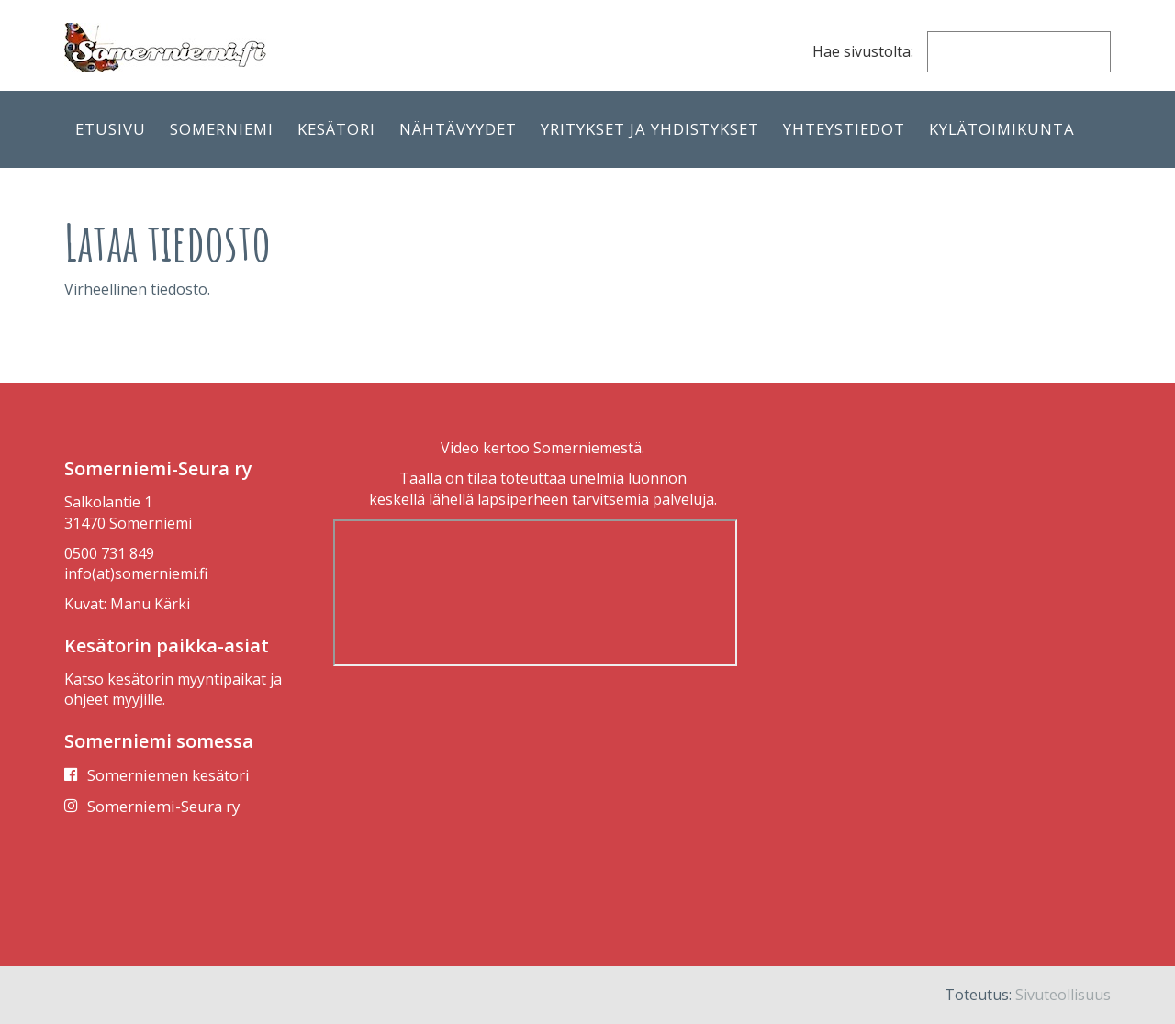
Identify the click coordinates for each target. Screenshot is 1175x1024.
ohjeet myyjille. (114, 699)
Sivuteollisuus (1063, 995)
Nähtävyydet (458, 128)
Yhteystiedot (844, 128)
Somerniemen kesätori (168, 774)
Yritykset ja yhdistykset (650, 128)
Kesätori (336, 128)
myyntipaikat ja (229, 679)
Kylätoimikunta (1002, 128)
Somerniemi (222, 128)
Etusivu (110, 128)
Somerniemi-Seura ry (163, 806)
